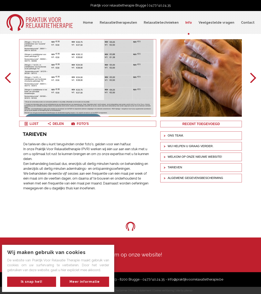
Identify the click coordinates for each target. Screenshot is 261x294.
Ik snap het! (31, 282)
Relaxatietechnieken (161, 22)
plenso (188, 290)
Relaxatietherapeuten (118, 22)
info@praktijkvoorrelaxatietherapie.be (195, 279)
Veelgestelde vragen (216, 22)
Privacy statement (140, 290)
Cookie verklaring (163, 290)
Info (188, 22)
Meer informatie (85, 282)
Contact (247, 22)
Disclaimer (121, 290)
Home (88, 22)
